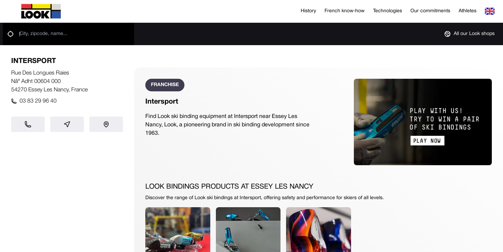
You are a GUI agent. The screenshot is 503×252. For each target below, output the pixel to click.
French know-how (345, 11)
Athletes (467, 11)
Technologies (387, 11)
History (308, 11)
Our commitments (430, 11)
